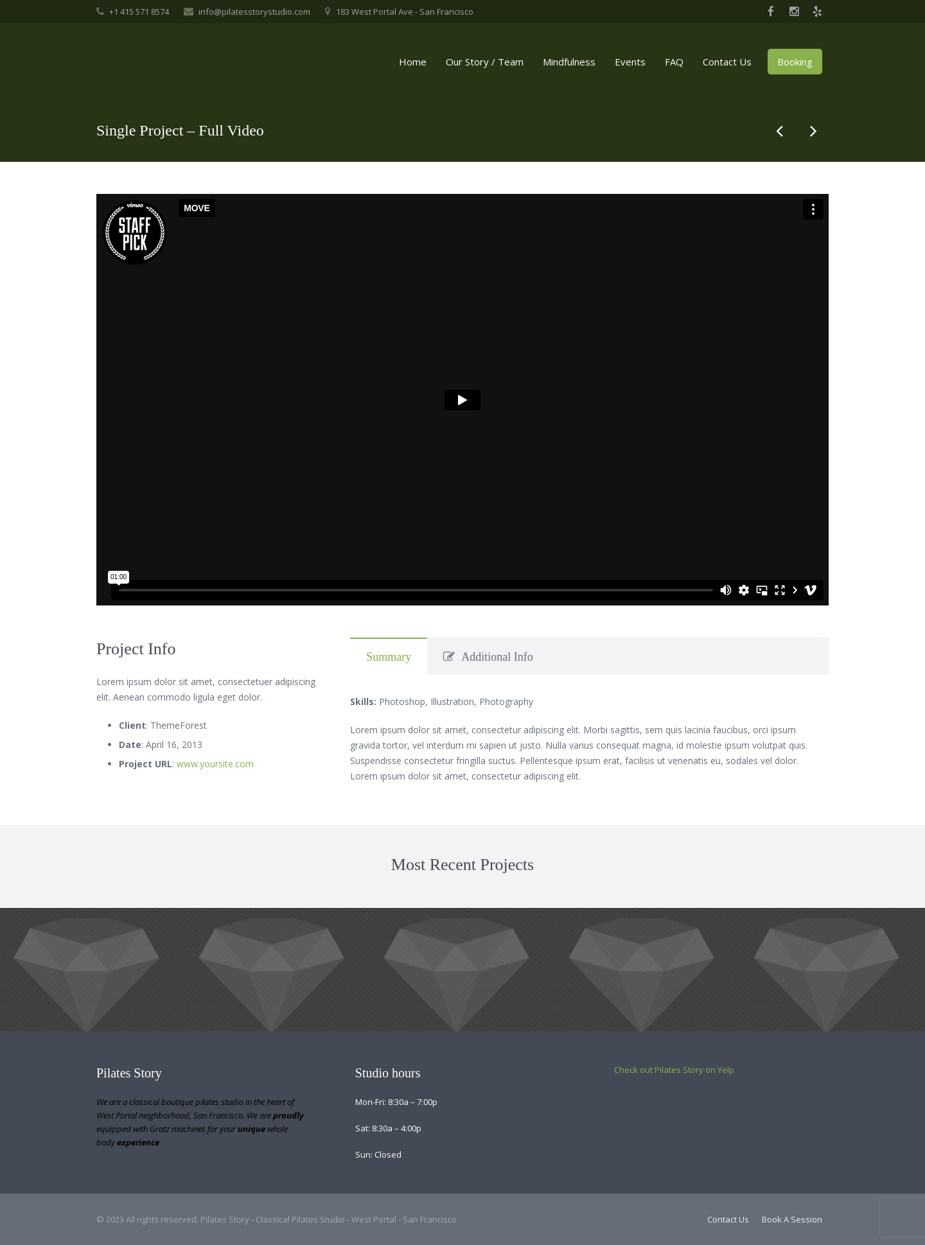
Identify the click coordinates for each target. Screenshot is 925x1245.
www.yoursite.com (215, 764)
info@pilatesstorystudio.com (254, 11)
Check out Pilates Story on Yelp (674, 1069)
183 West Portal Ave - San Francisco (404, 11)
